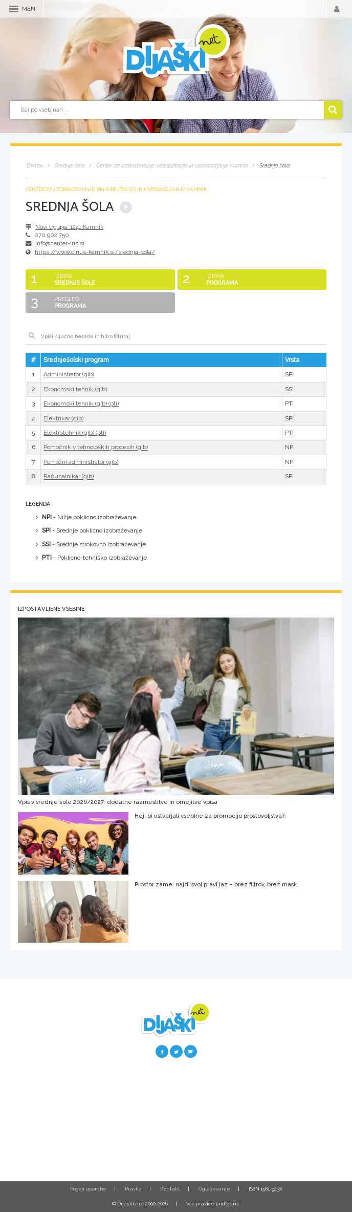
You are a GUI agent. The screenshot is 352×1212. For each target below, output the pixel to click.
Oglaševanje (214, 1189)
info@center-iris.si (59, 243)
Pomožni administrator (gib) (80, 461)
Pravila (133, 1189)
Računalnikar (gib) (68, 476)
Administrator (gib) (68, 374)
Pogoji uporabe (88, 1189)
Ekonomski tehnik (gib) (75, 389)
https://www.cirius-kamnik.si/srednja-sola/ (95, 252)
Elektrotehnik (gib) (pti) (74, 432)
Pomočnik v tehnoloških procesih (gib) (95, 447)
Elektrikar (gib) (63, 418)
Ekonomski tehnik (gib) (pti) (81, 403)
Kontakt (170, 1189)
